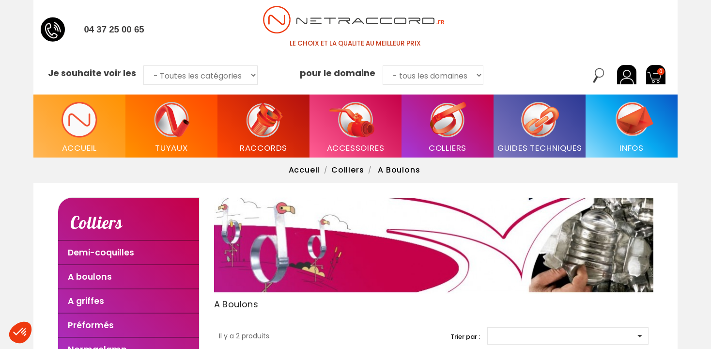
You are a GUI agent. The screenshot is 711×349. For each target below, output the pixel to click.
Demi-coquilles (101, 252)
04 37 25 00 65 (114, 29)
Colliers (96, 222)
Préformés (91, 325)
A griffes (86, 301)
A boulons (90, 277)
